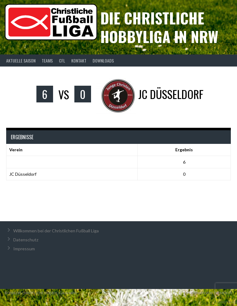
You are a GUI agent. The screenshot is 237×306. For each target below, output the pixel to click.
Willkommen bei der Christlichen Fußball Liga (56, 230)
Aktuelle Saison (20, 60)
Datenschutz (25, 239)
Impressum (24, 248)
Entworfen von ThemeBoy (208, 293)
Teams (47, 60)
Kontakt (78, 60)
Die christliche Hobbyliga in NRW (159, 27)
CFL (62, 60)
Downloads (103, 60)
